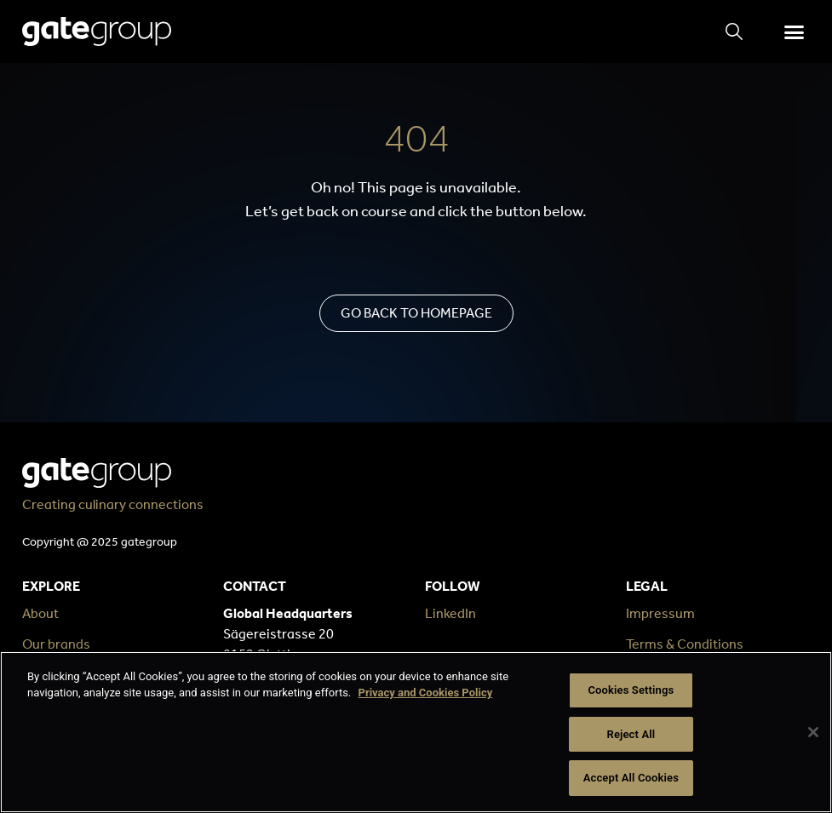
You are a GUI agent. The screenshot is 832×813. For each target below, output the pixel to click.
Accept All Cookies (631, 777)
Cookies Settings (631, 690)
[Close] (813, 732)
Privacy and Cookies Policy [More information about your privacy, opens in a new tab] (426, 693)
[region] (416, 732)
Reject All (631, 734)
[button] (794, 31)
